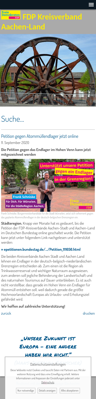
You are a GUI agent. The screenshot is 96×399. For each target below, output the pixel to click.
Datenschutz (47, 382)
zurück (6, 313)
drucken (89, 313)
